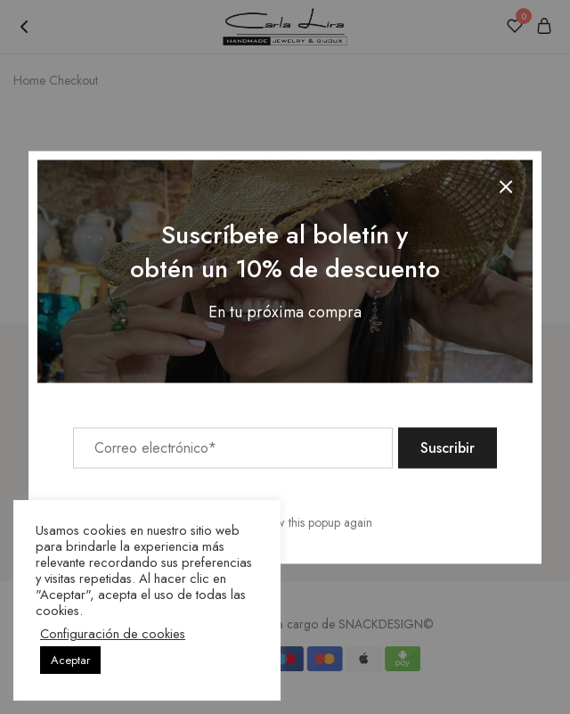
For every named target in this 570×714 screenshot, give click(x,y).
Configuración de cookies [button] (112, 634)
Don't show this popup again (299, 521)
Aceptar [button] (70, 660)
